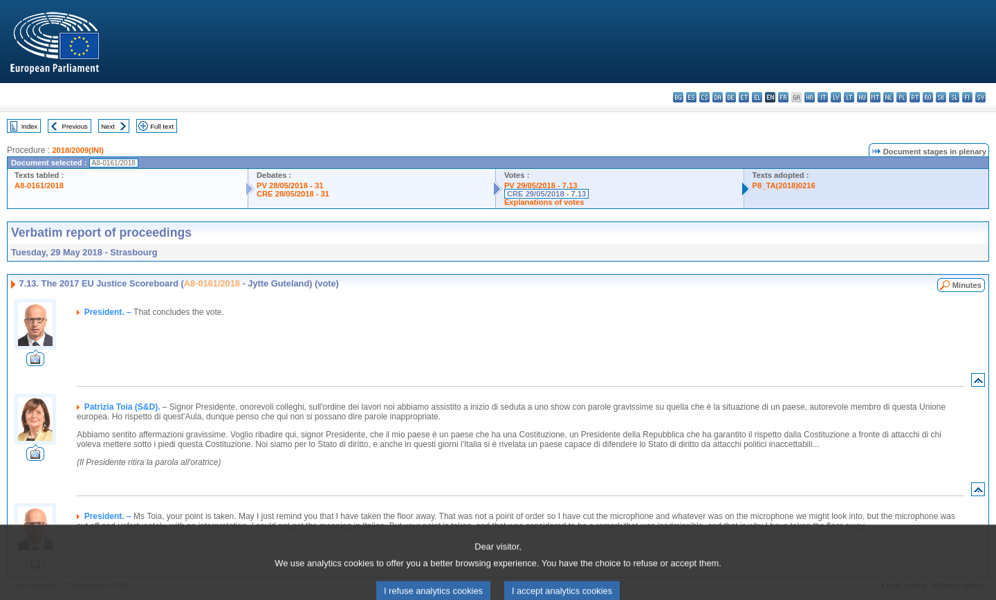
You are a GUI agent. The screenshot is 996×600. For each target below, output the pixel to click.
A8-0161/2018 (39, 185)
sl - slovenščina (954, 97)
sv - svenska (980, 97)
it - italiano (823, 97)
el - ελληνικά (757, 97)
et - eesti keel (744, 97)
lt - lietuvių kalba (849, 97)
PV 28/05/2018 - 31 (290, 185)
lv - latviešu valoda (836, 97)
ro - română (928, 97)
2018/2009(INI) (78, 150)
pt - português (915, 97)
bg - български (678, 97)
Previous (75, 126)
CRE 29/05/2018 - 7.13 (546, 194)
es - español (691, 97)
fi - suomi (967, 97)
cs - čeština (704, 97)
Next (108, 126)
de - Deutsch (731, 97)
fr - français (783, 97)
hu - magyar (862, 97)
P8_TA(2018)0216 (784, 185)
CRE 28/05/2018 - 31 (293, 194)
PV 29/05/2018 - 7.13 (541, 185)
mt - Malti (875, 97)
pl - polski (901, 97)
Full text (162, 126)
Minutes (966, 285)
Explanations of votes (544, 202)
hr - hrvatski (809, 97)
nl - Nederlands (888, 97)
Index (29, 126)
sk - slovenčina (941, 97)
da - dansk (717, 97)
